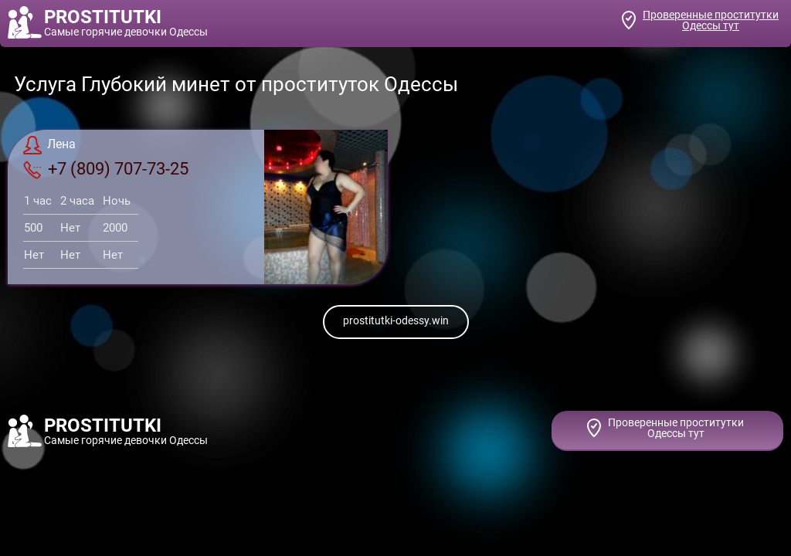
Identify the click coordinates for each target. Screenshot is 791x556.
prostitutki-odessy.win (395, 320)
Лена (49, 145)
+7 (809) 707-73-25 (105, 169)
